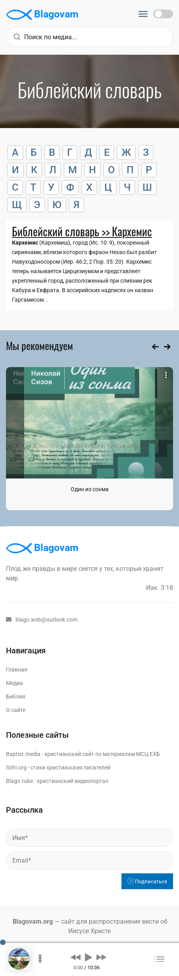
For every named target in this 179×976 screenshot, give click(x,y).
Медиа (14, 683)
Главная (16, 669)
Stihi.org (16, 767)
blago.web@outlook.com (41, 619)
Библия (15, 696)
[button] (75, 957)
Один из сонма (90, 489)
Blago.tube (19, 781)
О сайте (15, 710)
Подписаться (147, 881)
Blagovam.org (33, 921)
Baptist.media (23, 754)
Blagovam (42, 15)
